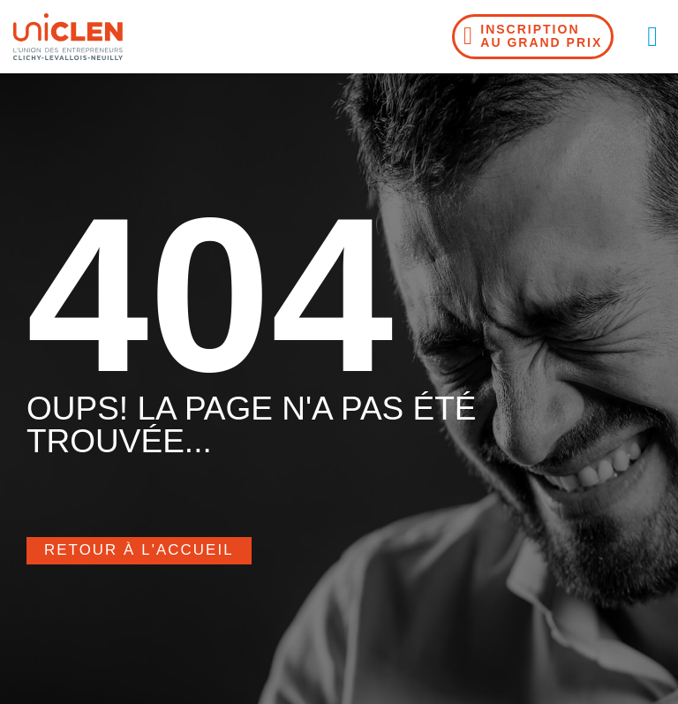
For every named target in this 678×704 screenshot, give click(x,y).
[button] (652, 36)
